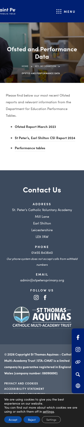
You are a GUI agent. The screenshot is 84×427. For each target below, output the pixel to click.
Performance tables (30, 148)
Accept (13, 419)
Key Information (45, 66)
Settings (51, 419)
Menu (70, 11)
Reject (32, 419)
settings (48, 411)
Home (25, 66)
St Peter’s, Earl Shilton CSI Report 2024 (45, 138)
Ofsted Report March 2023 (35, 127)
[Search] (78, 374)
